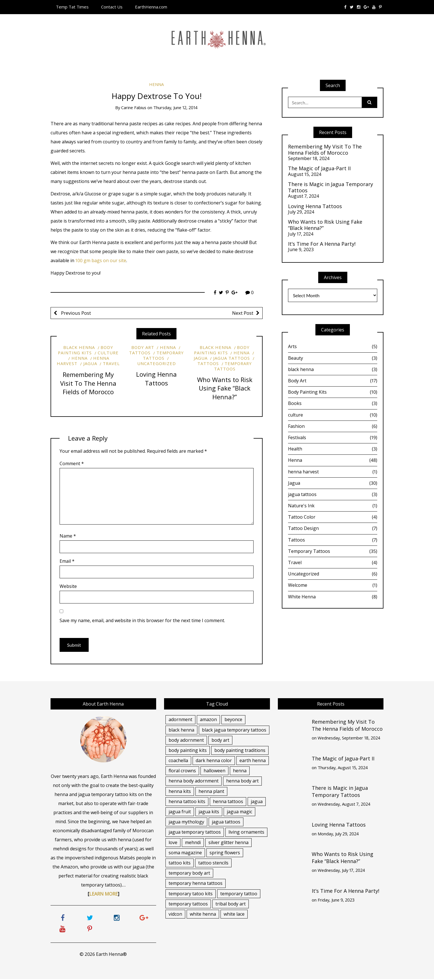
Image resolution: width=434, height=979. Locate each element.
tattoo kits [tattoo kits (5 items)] (180, 863)
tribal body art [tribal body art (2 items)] (230, 904)
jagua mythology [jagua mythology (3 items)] (186, 822)
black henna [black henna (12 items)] (181, 730)
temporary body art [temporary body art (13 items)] (189, 873)
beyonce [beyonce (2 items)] (233, 719)
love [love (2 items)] (173, 842)
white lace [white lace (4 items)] (234, 914)
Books (332, 403)
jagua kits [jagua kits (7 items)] (209, 811)
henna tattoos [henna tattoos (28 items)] (228, 801)
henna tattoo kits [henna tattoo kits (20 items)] (187, 801)
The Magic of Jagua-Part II (319, 168)
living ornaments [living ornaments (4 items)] (246, 832)
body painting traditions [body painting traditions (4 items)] (239, 750)
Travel (111, 363)
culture (108, 352)
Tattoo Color (332, 517)
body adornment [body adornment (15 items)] (186, 740)
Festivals (332, 437)
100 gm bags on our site (100, 260)
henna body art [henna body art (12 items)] (242, 781)
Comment (72, 463)
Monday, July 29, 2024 (338, 833)
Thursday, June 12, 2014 (175, 107)
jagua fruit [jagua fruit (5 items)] (180, 811)
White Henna (332, 597)
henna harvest (332, 472)
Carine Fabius (133, 107)
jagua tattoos (231, 358)
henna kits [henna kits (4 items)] (180, 791)
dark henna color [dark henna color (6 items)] (214, 760)
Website (68, 586)
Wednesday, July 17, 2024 (341, 870)
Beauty (332, 358)
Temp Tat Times (72, 7)
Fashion (332, 426)
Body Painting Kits (85, 349)
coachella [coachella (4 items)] (178, 760)
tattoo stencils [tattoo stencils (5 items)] (213, 863)
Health (332, 449)
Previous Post (75, 313)
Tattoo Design (332, 528)
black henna (79, 347)
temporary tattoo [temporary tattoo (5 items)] (238, 893)
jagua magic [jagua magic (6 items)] (239, 811)
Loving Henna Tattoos (156, 378)
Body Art (142, 347)
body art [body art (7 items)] (220, 740)
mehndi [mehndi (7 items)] (193, 842)
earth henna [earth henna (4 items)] (252, 760)
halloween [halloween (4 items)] (214, 770)
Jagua (90, 363)
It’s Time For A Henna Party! (322, 244)
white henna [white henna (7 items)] (203, 914)
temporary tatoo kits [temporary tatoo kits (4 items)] (191, 893)
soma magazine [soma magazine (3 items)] (185, 852)
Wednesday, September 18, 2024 (349, 738)
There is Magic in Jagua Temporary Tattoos (330, 187)
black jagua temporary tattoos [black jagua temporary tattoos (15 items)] (234, 730)
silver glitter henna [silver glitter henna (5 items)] (228, 842)
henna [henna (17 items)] (240, 770)
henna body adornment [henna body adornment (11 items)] (194, 781)
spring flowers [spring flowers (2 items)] (225, 852)
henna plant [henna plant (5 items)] (211, 791)
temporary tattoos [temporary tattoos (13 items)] (188, 904)
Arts (332, 346)
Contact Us (112, 7)
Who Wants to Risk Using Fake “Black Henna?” (224, 388)
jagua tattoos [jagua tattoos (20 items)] (226, 822)
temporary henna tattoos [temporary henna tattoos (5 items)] (196, 883)
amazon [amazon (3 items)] (208, 719)
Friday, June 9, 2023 (336, 900)
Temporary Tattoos (163, 355)
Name (68, 536)
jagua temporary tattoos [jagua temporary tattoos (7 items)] (195, 832)
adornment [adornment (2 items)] (180, 719)
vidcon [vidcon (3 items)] (175, 914)
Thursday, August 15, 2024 (343, 767)
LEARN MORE (103, 894)
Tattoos (332, 540)
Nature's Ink (332, 506)
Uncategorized (156, 363)
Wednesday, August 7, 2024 (344, 804)
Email (67, 561)
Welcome (332, 585)
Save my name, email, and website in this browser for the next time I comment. (142, 620)
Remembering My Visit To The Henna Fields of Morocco (88, 383)
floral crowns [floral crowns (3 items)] (182, 770)
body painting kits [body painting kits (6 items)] (188, 750)
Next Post (242, 313)
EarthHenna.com (151, 7)
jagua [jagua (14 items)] (257, 801)
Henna (156, 84)
